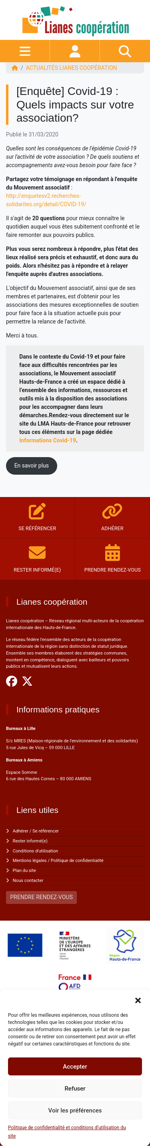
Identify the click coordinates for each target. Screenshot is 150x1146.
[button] (138, 1000)
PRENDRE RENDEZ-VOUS (41, 897)
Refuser (74, 1088)
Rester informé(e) (30, 841)
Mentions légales (30, 860)
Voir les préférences (75, 1110)
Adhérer (20, 831)
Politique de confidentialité (77, 860)
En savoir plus (31, 465)
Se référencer (45, 831)
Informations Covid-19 (47, 440)
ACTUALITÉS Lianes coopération (71, 68)
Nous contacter (28, 880)
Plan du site (24, 870)
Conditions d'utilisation (35, 851)
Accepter (75, 1066)
